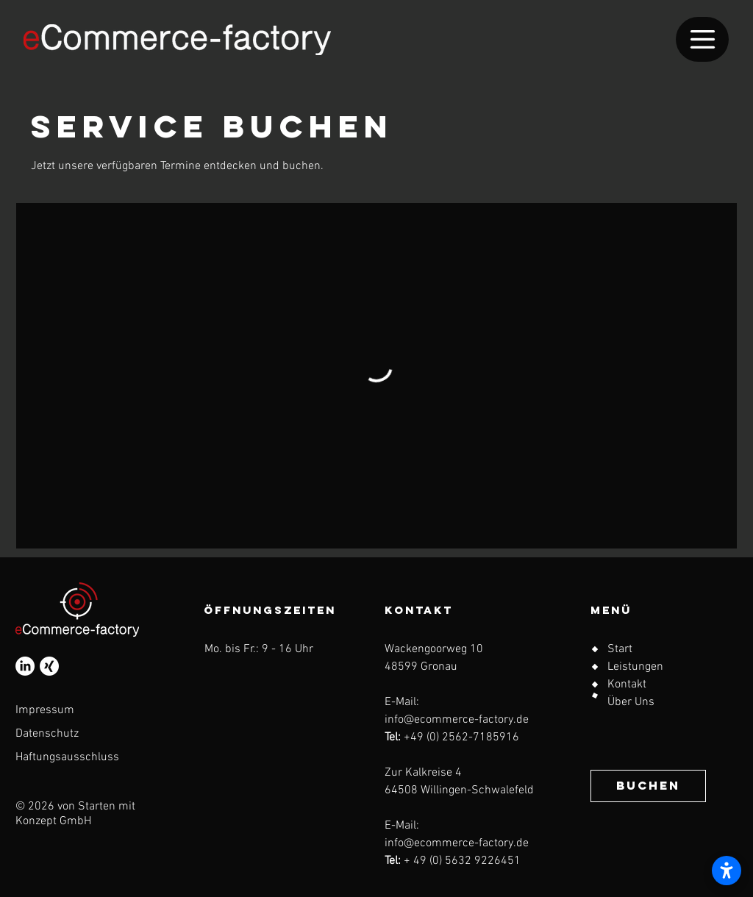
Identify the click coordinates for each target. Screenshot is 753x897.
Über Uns (630, 702)
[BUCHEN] (648, 786)
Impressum (44, 710)
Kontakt (626, 684)
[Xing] (49, 666)
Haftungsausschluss (67, 757)
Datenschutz (47, 733)
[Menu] (702, 39)
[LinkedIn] (25, 666)
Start (619, 649)
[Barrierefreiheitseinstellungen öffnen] (726, 870)
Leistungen (635, 667)
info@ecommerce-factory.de (457, 719)
